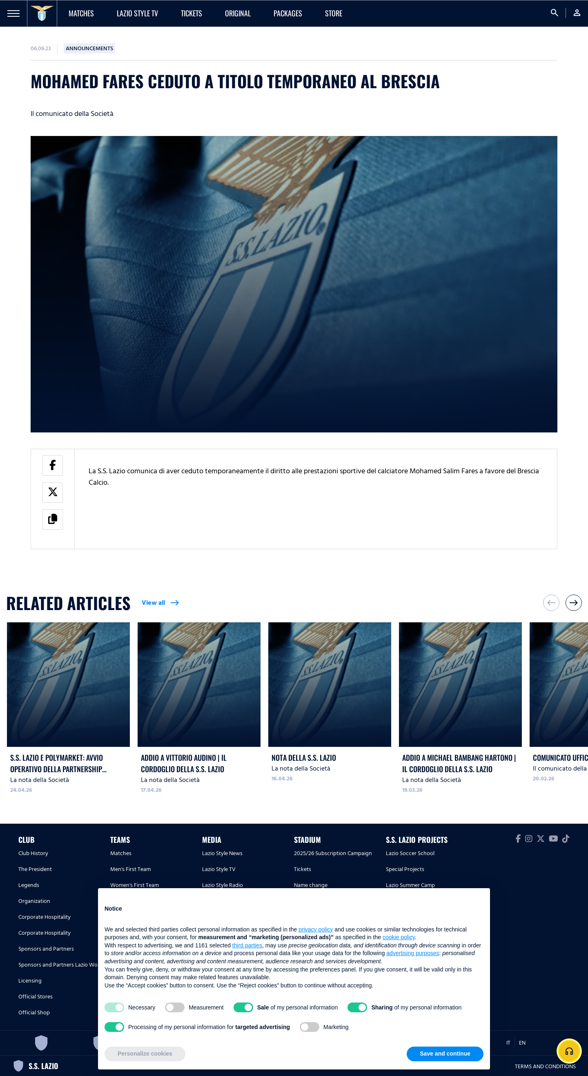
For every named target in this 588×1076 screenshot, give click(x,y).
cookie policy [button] (399, 937)
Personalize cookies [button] (145, 1053)
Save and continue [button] (445, 1053)
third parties (247, 945)
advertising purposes (412, 953)
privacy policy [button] (315, 929)
